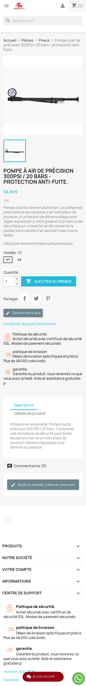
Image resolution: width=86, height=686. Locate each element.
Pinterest (48, 298)
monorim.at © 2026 (19, 671)
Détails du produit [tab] (30, 413)
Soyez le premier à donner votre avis (43, 484)
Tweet (36, 298)
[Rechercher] (43, 20)
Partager (24, 298)
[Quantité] (8, 281)
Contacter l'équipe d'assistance (29, 323)
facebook (11, 679)
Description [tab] (24, 405)
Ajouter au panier (48, 281)
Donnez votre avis (23, 313)
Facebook (7, 519)
